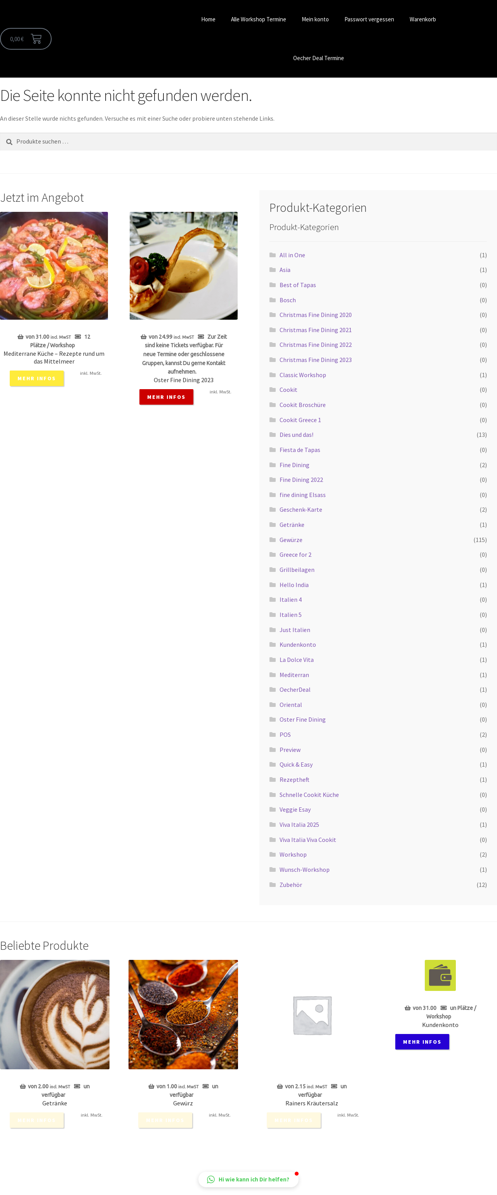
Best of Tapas (298, 285)
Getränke (292, 524)
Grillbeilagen (297, 569)
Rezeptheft (294, 779)
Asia (285, 270)
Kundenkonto (298, 644)
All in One (292, 255)
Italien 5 (291, 614)
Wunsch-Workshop (305, 869)
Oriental (291, 704)
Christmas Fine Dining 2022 (316, 344)
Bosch (288, 300)
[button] (248, 1179)
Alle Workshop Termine (258, 19)
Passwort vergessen (369, 19)
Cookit (288, 389)
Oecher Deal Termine (318, 58)
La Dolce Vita (297, 659)
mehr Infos (36, 378)
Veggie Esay (295, 809)
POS (285, 734)
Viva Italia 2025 (299, 824)
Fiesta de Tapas (300, 450)
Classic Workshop (303, 375)
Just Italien (295, 630)
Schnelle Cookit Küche (309, 794)
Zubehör (291, 884)
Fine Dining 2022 (301, 479)
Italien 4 (291, 599)
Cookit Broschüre (303, 405)
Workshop (293, 854)
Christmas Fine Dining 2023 (316, 360)
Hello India (294, 585)
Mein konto (315, 19)
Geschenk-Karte (301, 509)
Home (208, 19)
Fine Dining (294, 465)
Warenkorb (423, 19)
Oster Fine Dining (303, 719)
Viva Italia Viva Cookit (308, 839)
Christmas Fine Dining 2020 (316, 315)
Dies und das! (296, 434)
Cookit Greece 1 (300, 420)
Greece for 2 (295, 554)
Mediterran (294, 675)
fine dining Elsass (303, 495)
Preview (290, 749)
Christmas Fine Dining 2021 (316, 330)
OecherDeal (295, 689)
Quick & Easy (296, 764)
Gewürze (291, 540)
